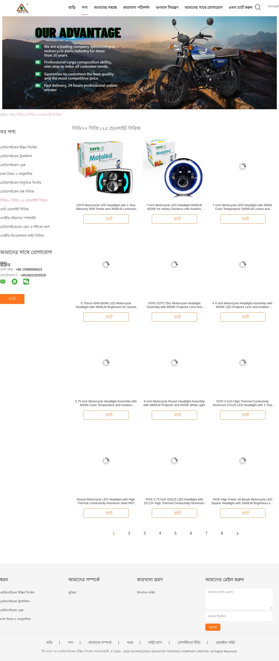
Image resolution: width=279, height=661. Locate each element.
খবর (130, 642)
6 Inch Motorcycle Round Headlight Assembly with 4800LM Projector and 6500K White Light (174, 403)
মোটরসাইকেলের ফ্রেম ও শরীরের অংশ (25, 227)
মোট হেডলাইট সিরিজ (14, 209)
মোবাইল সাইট (225, 642)
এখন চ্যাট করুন (240, 8)
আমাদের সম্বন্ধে (105, 8)
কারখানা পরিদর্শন (136, 8)
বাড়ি (71, 8)
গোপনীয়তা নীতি (188, 642)
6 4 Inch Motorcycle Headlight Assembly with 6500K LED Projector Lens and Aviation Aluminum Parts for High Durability (242, 305)
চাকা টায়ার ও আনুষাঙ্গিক (16, 174)
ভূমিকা (72, 592)
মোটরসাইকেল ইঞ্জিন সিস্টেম (18, 147)
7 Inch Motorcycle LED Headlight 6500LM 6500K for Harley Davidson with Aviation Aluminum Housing (174, 207)
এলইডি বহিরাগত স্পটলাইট (18, 218)
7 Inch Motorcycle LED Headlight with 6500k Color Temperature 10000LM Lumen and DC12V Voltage (242, 207)
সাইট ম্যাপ (155, 642)
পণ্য (85, 8)
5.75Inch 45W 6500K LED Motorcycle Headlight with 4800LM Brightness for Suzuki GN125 (106, 305)
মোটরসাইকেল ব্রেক (13, 165)
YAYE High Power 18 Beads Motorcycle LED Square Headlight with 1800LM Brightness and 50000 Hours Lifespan (242, 501)
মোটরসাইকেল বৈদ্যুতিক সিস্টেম (20, 183)
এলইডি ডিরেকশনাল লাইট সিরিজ (22, 236)
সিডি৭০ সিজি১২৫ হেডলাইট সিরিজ (39, 114)
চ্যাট (12, 299)
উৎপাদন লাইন (146, 592)
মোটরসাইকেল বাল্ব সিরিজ (17, 191)
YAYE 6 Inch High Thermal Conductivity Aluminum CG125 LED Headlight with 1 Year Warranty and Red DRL (242, 403)
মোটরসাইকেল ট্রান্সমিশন (16, 156)
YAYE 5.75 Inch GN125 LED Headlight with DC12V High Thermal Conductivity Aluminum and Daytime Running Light (174, 501)
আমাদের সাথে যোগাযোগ (203, 8)
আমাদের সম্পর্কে (100, 642)
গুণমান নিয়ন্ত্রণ (167, 8)
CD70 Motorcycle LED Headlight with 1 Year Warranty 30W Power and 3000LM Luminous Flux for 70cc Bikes (106, 207)
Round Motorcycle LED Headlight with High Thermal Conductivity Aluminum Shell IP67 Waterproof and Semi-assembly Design (106, 501)
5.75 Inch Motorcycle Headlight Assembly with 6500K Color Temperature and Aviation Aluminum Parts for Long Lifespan (105, 403)
